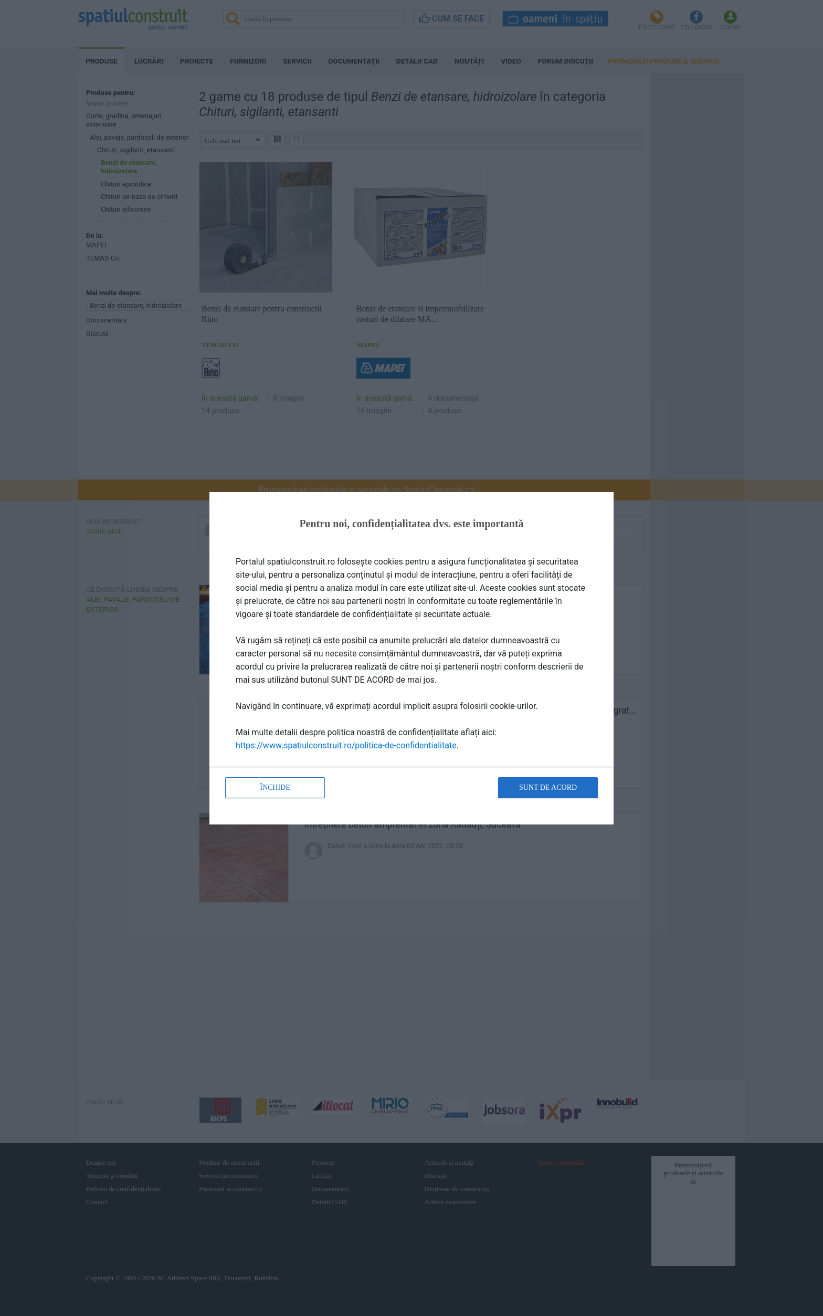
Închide (275, 787)
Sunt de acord (548, 787)
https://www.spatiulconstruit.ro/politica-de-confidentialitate (346, 745)
